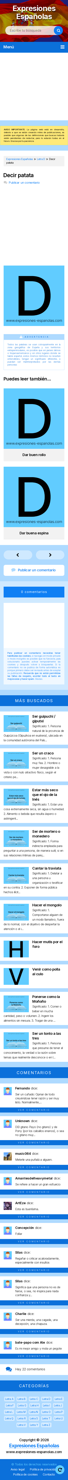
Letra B (22, 1398)
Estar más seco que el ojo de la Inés (45, 795)
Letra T (46, 1418)
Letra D (46, 1398)
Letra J (58, 1405)
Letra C (34, 1398)
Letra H (34, 1405)
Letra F (10, 1405)
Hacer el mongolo (46, 905)
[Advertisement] (34, 86)
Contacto (49, 1474)
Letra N (34, 1411)
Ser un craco (42, 753)
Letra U (59, 1418)
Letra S (34, 1418)
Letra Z (46, 1424)
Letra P (59, 1411)
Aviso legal (18, 1469)
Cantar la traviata (46, 868)
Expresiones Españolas (34, 12)
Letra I (46, 1405)
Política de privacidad (43, 1469)
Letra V (22, 1424)
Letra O (46, 1411)
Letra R (22, 1418)
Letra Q (9, 1418)
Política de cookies (25, 1474)
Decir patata (18, 175)
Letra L (9, 1411)
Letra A (9, 1398)
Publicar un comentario (24, 182)
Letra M (21, 1411)
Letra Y (34, 1424)
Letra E (59, 1398)
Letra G (22, 1405)
